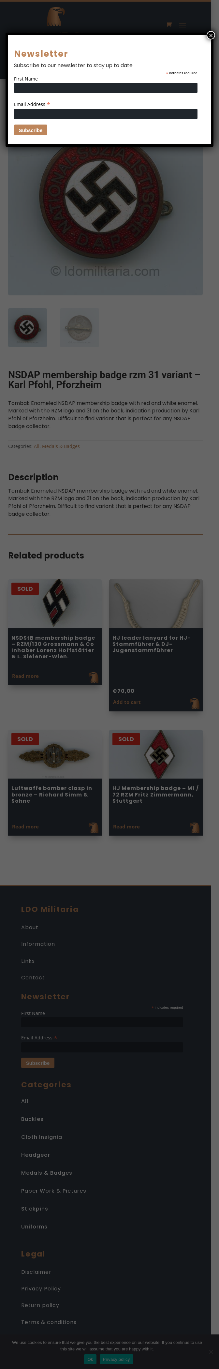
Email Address (32, 104)
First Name (26, 79)
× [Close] (211, 35)
